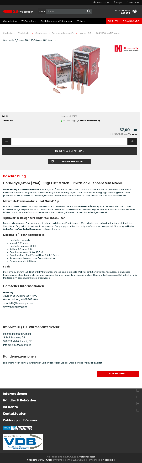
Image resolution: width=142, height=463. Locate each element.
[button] (101, 2)
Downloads (131, 21)
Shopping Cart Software (40, 459)
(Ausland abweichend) (88, 120)
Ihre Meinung (118, 373)
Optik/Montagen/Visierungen (56, 21)
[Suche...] (42, 11)
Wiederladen (10, 21)
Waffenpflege (28, 21)
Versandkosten (87, 456)
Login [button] (118, 2)
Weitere (81, 21)
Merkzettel (132, 2)
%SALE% (113, 21)
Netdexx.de (109, 459)
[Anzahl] (69, 141)
